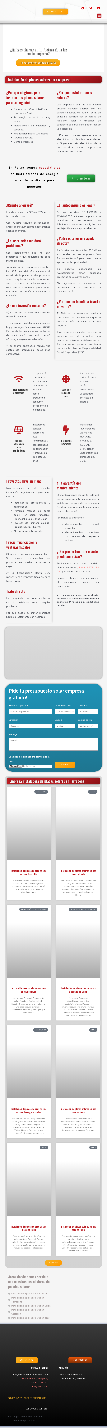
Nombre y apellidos (18, 707)
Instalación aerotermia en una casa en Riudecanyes (29, 991)
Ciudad (58, 721)
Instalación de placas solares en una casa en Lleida (78, 874)
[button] (99, 16)
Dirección (13, 721)
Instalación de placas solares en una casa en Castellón (28, 874)
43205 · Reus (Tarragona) (35, 1380)
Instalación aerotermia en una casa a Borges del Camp (78, 991)
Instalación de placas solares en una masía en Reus (28, 1229)
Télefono (82, 707)
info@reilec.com (40, 1388)
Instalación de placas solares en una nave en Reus (78, 1112)
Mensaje (13, 736)
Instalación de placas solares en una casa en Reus (78, 1229)
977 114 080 (41, 1384)
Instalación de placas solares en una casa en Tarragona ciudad (28, 1112)
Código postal (85, 721)
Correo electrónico (64, 707)
